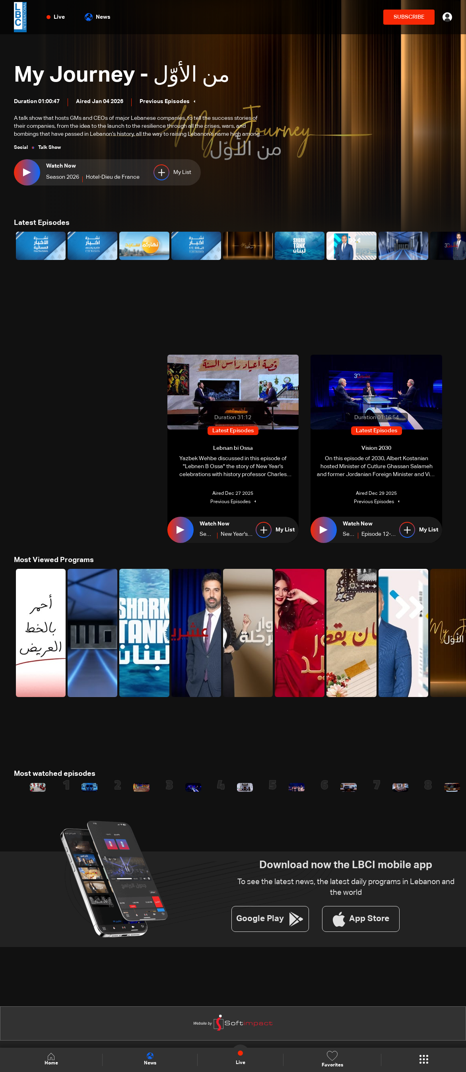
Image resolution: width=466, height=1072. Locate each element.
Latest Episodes (42, 223)
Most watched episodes (54, 773)
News (98, 17)
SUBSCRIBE (409, 17)
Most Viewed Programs (54, 560)
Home (51, 1059)
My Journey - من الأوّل (126, 75)
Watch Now (61, 166)
